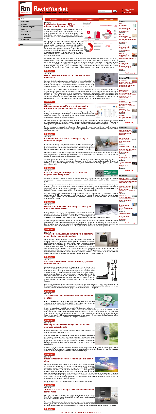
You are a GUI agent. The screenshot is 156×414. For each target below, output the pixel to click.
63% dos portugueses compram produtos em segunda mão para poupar (65, 173)
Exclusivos (108, 20)
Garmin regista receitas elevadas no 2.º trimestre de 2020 (125, 140)
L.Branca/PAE (71, 20)
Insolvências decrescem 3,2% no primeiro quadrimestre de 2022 (59, 25)
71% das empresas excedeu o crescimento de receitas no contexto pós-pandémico (127, 216)
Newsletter (25, 34)
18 (96, 412)
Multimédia (90, 20)
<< (62, 412)
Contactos (25, 40)
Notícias (24, 19)
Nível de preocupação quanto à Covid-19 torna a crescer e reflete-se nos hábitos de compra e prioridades (127, 38)
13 (85, 412)
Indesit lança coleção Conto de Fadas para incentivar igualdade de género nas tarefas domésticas (127, 83)
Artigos (24, 24)
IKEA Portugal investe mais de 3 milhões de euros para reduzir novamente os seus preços (127, 57)
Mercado (53, 20)
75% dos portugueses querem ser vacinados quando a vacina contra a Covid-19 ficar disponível (127, 27)
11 (81, 412)
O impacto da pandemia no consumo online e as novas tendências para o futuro (128, 66)
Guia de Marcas (27, 32)
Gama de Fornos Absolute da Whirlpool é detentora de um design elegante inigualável (68, 235)
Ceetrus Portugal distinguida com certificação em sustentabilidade (124, 48)
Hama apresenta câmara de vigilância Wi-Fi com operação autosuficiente (67, 326)
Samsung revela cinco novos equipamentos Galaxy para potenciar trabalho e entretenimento (127, 149)
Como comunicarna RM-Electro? (129, 10)
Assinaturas (127, 12)
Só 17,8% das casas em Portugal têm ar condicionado (125, 117)
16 (92, 412)
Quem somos (26, 37)
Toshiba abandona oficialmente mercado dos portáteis (125, 165)
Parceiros (24, 29)
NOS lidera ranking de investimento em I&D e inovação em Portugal (125, 132)
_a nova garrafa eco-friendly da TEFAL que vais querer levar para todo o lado (127, 207)
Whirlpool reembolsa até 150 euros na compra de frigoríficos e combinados (127, 103)
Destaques (25, 21)
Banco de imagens (28, 27)
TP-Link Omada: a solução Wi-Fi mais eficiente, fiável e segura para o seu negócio (127, 198)
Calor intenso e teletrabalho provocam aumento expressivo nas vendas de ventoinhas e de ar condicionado (127, 94)
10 (79, 412)
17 (94, 412)
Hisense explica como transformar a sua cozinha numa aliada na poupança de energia (128, 180)
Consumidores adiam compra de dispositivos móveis (125, 157)
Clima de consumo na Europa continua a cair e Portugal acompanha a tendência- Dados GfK (66, 107)
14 (87, 412)
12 (83, 412)
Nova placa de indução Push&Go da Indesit (125, 111)
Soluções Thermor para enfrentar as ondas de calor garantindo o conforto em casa (127, 189)
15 (90, 412)
